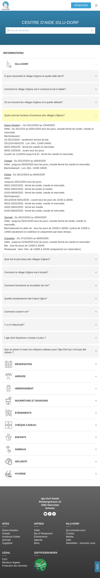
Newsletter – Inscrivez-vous (80, 543)
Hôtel (37, 530)
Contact (70, 533)
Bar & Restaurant (43, 533)
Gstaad (8, 161)
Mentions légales (11, 562)
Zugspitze (9, 238)
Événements (40, 536)
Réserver (81, 5)
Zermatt (8, 217)
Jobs (68, 540)
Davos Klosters (10, 530)
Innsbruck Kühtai (11, 536)
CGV (4, 559)
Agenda (38, 540)
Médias (70, 536)
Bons (36, 543)
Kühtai (7, 174)
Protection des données (14, 565)
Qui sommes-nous (75, 530)
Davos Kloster (11, 125)
